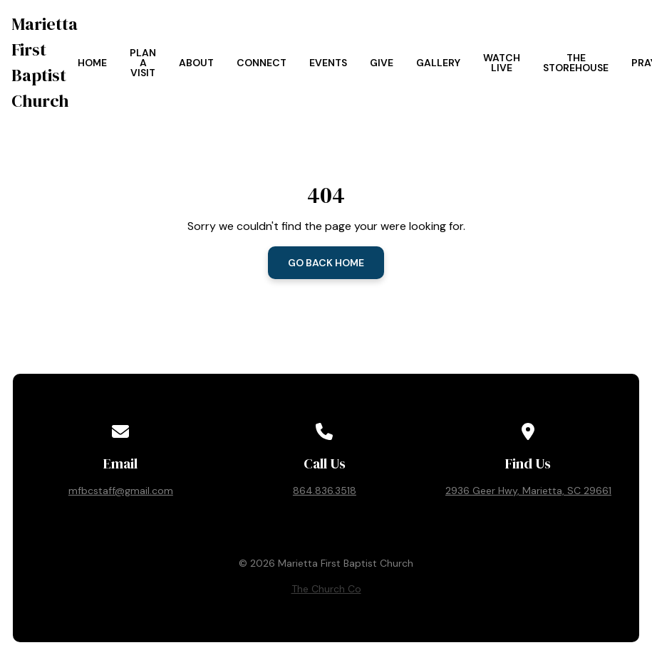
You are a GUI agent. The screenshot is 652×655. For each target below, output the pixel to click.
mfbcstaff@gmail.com (120, 490)
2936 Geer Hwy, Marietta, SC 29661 (528, 490)
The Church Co (326, 588)
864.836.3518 (324, 490)
